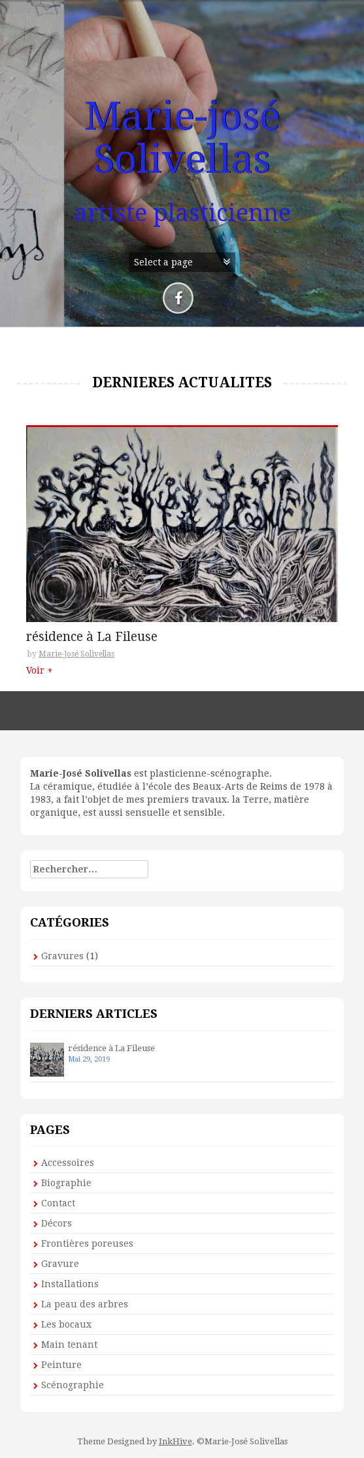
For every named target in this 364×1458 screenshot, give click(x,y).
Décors (56, 1223)
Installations (70, 1284)
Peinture (61, 1365)
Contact (58, 1203)
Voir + (39, 670)
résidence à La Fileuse (91, 637)
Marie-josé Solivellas (182, 137)
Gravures (62, 956)
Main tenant (69, 1344)
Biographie (66, 1183)
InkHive (175, 1441)
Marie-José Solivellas (76, 654)
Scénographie (72, 1385)
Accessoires (67, 1162)
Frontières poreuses (87, 1243)
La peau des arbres (84, 1304)
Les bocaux (66, 1324)
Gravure (60, 1263)
